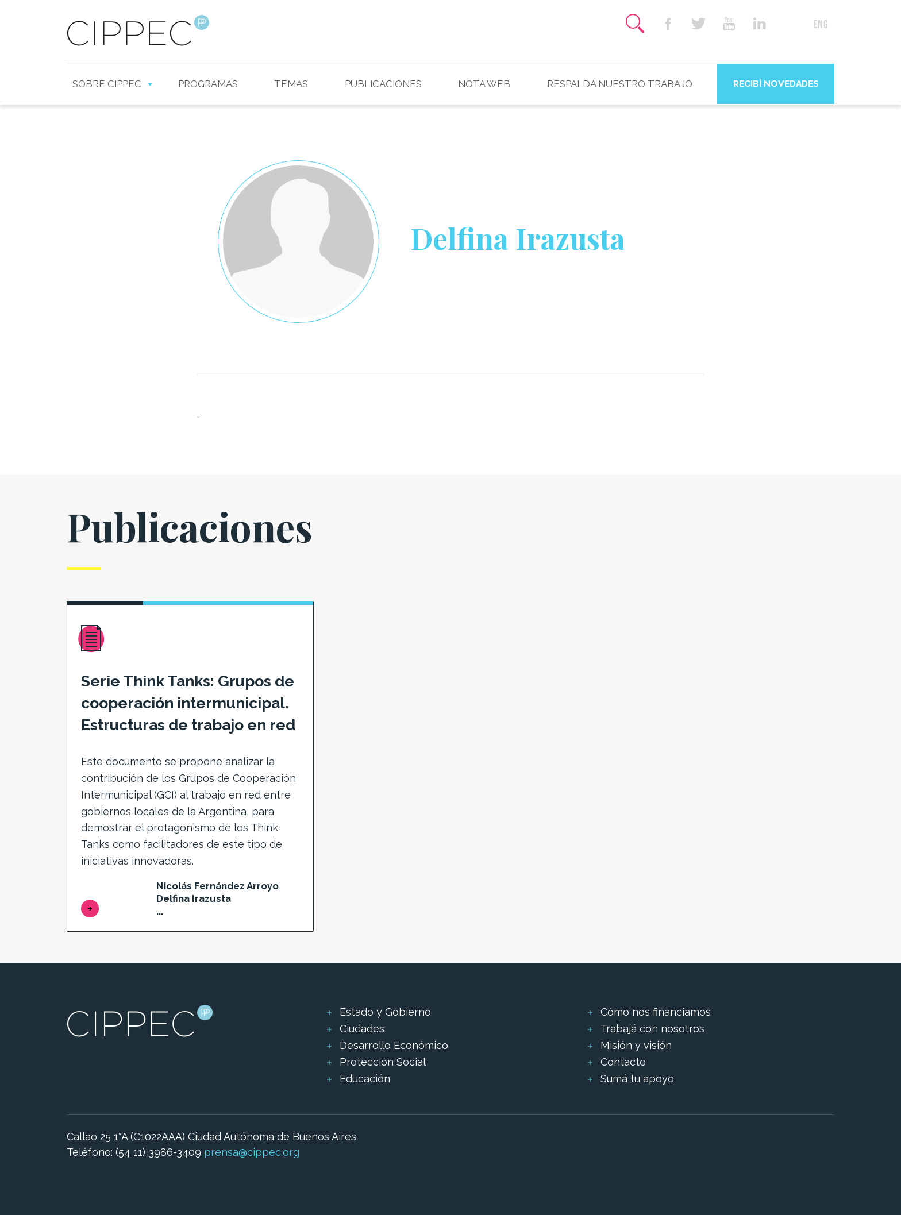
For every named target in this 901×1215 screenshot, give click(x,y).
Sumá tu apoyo (637, 1079)
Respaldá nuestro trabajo (619, 84)
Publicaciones (383, 84)
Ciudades (362, 1029)
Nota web (484, 84)
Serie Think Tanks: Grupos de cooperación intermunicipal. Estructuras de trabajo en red (188, 703)
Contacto (623, 1062)
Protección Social (383, 1062)
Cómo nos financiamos (655, 1012)
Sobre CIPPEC (106, 84)
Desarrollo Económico (394, 1045)
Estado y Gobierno (385, 1012)
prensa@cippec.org (251, 1152)
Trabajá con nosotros (652, 1029)
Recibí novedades (776, 83)
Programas (208, 84)
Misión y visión (636, 1045)
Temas (291, 84)
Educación (365, 1079)
